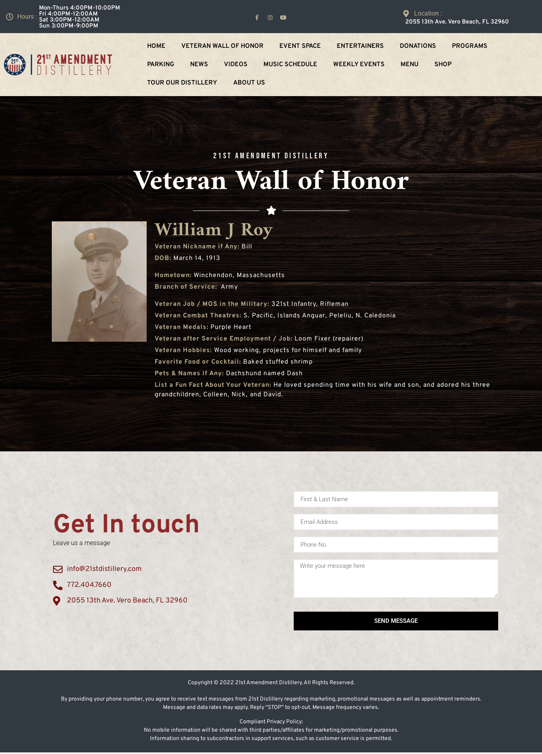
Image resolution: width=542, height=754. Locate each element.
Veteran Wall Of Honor (222, 46)
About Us (249, 83)
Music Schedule (290, 65)
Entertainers (360, 46)
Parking (160, 65)
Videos (235, 65)
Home (156, 46)
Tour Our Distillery (182, 83)
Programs (469, 46)
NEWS (199, 65)
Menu (409, 65)
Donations (418, 46)
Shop (443, 65)
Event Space (300, 46)
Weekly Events (359, 65)
